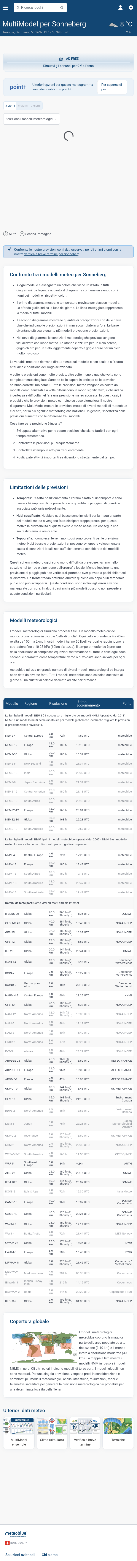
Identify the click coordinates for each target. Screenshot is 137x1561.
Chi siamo (50, 1555)
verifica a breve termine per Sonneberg (51, 254)
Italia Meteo (124, 1191)
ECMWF (126, 913)
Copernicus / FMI (121, 1291)
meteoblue (125, 735)
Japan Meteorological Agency (122, 1123)
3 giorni (10, 105)
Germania (23, 32)
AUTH (128, 1163)
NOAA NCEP (124, 923)
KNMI (128, 995)
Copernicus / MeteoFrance (123, 1262)
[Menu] (5, 7)
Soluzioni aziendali (20, 1555)
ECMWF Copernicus (124, 1202)
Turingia (8, 32)
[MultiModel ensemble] (18, 1433)
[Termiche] (118, 1433)
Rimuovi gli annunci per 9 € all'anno (68, 62)
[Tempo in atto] (121, 27)
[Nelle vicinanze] (62, 7)
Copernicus (124, 1273)
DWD (128, 1242)
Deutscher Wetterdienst (123, 961)
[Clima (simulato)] (52, 1433)
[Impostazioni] (131, 7)
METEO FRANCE (121, 1060)
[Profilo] (120, 7)
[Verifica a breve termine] (85, 1433)
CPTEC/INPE (123, 1154)
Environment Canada (124, 1099)
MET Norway (123, 1233)
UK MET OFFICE (121, 1088)
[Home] (16, 1534)
